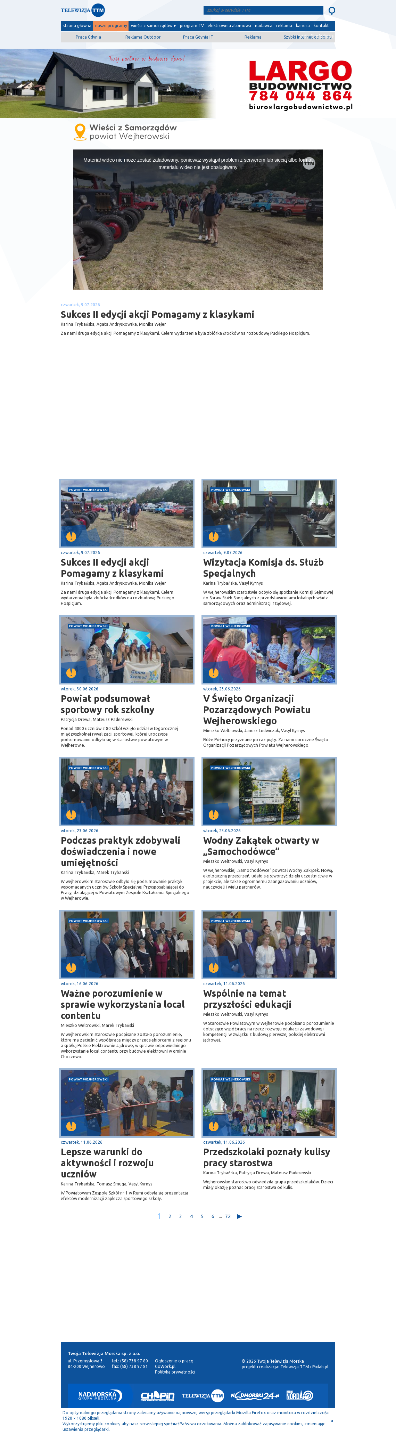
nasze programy (111, 25)
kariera (303, 25)
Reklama (253, 37)
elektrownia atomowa (229, 25)
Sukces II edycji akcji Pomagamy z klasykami (112, 567)
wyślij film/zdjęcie (316, 36)
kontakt (321, 25)
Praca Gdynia (88, 37)
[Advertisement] (129, 423)
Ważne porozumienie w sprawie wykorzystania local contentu (123, 1004)
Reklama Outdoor (143, 37)
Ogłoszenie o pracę (174, 1361)
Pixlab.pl (320, 1366)
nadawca (263, 25)
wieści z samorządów (151, 25)
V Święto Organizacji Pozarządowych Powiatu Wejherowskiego (257, 709)
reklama (284, 25)
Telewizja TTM (294, 1366)
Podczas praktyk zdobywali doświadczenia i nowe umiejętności (121, 851)
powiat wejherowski (88, 490)
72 (228, 1216)
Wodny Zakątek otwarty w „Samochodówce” (261, 846)
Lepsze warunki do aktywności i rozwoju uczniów (107, 1163)
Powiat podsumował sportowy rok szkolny (108, 704)
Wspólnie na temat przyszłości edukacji (248, 999)
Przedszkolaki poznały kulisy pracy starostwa (266, 1157)
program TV (192, 25)
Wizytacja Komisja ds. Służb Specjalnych (263, 567)
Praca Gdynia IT (198, 37)
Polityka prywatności (175, 1372)
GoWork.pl (165, 1366)
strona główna (77, 25)
